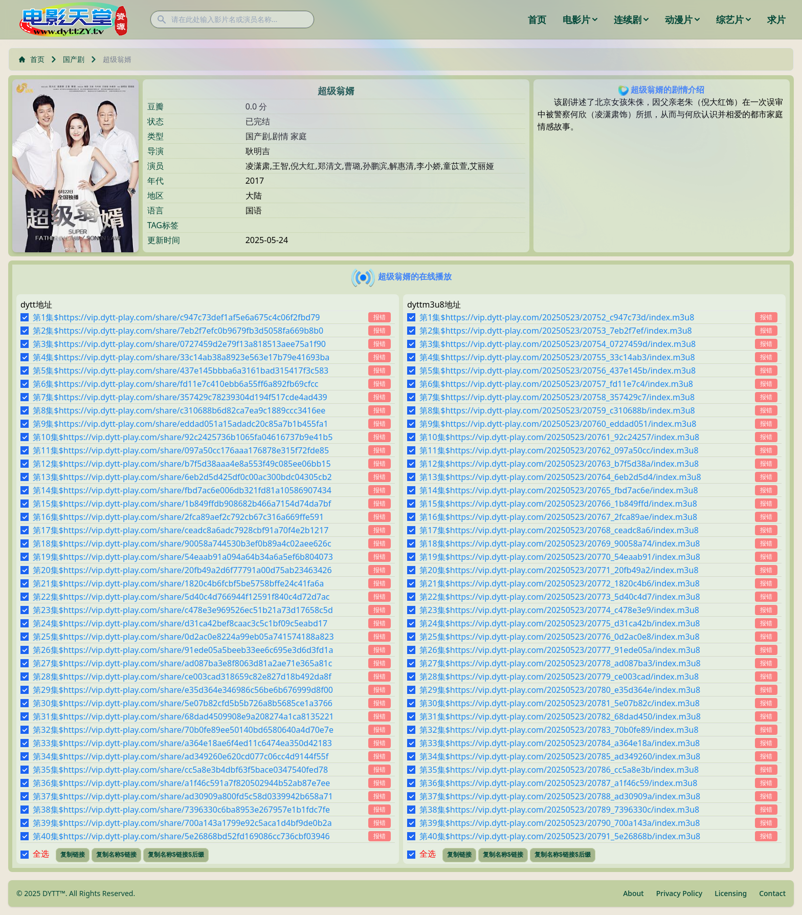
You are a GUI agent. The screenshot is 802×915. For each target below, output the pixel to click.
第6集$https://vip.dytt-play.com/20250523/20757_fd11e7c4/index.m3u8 (556, 383)
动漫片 (682, 19)
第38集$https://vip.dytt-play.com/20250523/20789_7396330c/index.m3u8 (559, 809)
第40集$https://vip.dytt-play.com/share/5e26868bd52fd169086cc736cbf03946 (181, 836)
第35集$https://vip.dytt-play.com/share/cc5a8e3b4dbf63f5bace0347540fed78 (180, 769)
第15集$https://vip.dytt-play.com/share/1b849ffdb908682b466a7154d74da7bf (182, 503)
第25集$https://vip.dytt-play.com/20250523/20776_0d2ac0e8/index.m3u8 (559, 636)
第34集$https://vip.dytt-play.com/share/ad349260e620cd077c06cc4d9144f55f (180, 756)
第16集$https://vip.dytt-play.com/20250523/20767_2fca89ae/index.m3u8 (558, 516)
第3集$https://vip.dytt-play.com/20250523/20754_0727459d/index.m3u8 (557, 344)
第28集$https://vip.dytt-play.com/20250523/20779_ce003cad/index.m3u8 (559, 676)
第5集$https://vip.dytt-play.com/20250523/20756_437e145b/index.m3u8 (557, 370)
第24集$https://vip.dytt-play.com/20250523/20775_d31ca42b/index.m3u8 (559, 623)
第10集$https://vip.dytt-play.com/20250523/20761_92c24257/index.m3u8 (559, 437)
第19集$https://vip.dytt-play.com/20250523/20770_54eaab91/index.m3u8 (559, 556)
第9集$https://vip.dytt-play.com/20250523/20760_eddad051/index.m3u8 (557, 423)
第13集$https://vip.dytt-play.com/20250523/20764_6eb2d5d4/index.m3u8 (560, 477)
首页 (537, 19)
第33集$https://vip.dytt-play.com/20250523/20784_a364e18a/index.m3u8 (559, 743)
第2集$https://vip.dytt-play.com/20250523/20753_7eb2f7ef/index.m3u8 (555, 330)
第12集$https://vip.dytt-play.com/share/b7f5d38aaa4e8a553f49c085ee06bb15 (181, 463)
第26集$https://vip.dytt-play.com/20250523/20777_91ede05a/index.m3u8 (559, 650)
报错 (379, 317)
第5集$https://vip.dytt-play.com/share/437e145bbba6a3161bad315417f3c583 (180, 370)
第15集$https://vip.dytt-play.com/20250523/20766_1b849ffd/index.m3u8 (558, 503)
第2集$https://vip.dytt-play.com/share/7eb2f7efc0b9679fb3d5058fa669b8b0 (178, 330)
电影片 (580, 19)
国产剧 (73, 59)
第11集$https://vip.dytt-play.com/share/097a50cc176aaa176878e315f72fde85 (181, 450)
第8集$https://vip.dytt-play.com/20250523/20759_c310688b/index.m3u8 (557, 410)
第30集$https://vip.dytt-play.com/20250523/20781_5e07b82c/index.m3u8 (559, 703)
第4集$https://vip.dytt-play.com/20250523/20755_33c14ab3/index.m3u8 (557, 357)
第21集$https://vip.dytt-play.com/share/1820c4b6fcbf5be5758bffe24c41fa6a (178, 583)
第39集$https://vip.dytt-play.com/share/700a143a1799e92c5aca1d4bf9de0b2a (182, 823)
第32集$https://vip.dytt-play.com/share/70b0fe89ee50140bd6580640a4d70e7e (183, 729)
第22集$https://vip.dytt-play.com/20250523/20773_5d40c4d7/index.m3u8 (559, 596)
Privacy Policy (679, 893)
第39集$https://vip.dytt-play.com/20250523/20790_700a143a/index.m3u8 (559, 823)
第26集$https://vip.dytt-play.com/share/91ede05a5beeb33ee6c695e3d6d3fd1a (183, 650)
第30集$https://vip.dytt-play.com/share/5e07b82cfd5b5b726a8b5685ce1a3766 (182, 703)
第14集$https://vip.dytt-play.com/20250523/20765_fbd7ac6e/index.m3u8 (558, 490)
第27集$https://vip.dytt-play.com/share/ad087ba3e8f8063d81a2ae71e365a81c (182, 663)
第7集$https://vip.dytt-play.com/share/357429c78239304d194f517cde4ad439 (180, 397)
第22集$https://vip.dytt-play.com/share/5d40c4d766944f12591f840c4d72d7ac (181, 596)
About (633, 893)
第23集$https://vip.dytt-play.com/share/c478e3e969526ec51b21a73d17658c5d (182, 610)
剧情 (280, 136)
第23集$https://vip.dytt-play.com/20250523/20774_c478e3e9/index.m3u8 (559, 610)
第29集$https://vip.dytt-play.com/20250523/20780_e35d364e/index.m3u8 (559, 689)
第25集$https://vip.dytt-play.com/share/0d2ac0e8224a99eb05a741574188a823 (183, 636)
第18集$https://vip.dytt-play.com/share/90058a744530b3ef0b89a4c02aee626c (182, 543)
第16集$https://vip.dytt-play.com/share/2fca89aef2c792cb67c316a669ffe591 (178, 516)
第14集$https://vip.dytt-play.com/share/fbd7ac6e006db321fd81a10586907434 (182, 490)
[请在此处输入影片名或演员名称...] (232, 19)
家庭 (299, 136)
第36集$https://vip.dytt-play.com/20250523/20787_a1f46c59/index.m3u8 (558, 783)
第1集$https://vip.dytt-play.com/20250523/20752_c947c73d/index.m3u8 (556, 317)
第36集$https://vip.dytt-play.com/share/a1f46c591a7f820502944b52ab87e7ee (181, 783)
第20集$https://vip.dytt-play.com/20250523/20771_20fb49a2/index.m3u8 (558, 570)
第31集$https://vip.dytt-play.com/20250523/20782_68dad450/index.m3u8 (560, 716)
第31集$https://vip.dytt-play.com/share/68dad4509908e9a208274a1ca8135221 (183, 716)
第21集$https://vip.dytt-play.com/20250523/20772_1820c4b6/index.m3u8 (559, 583)
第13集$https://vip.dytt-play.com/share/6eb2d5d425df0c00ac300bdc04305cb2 (182, 477)
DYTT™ (53, 893)
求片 (776, 19)
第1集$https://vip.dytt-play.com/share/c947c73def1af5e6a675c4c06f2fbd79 (176, 317)
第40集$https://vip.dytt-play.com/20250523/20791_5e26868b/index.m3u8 (559, 836)
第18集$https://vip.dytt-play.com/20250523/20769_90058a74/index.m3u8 (559, 543)
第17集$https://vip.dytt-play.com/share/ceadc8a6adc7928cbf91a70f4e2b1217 (180, 530)
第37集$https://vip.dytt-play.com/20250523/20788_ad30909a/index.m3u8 (559, 796)
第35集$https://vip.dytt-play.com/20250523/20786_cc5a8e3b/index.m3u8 (559, 769)
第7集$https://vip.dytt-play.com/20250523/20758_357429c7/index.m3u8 (557, 397)
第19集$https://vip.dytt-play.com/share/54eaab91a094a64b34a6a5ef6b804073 (182, 556)
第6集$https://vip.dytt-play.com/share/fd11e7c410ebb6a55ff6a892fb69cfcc (175, 383)
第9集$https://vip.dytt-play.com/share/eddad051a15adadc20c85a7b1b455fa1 (180, 423)
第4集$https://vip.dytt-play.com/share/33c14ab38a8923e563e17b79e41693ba (181, 357)
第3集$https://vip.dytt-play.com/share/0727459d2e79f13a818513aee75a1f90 (179, 344)
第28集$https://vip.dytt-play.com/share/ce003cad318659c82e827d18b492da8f (182, 676)
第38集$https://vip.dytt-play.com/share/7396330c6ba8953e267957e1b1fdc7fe (181, 809)
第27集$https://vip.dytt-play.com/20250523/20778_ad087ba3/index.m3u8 (559, 663)
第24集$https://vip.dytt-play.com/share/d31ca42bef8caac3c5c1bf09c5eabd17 (180, 623)
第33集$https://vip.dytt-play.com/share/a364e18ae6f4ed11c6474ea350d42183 (182, 743)
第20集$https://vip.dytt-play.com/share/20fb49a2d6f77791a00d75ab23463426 (182, 570)
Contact (772, 893)
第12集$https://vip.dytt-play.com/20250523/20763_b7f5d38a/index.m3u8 (559, 463)
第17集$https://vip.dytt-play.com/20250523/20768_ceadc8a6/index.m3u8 (559, 530)
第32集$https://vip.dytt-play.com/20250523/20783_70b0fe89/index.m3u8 (558, 729)
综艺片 (733, 19)
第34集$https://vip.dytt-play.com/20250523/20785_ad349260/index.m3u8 (559, 756)
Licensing (731, 893)
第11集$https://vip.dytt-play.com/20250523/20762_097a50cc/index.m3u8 (558, 450)
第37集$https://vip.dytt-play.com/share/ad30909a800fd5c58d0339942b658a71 (182, 796)
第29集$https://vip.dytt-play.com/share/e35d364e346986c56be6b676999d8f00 (183, 689)
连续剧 (631, 19)
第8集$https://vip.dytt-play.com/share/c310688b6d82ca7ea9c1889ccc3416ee (179, 410)
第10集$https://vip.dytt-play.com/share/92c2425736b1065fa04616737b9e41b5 (182, 437)
